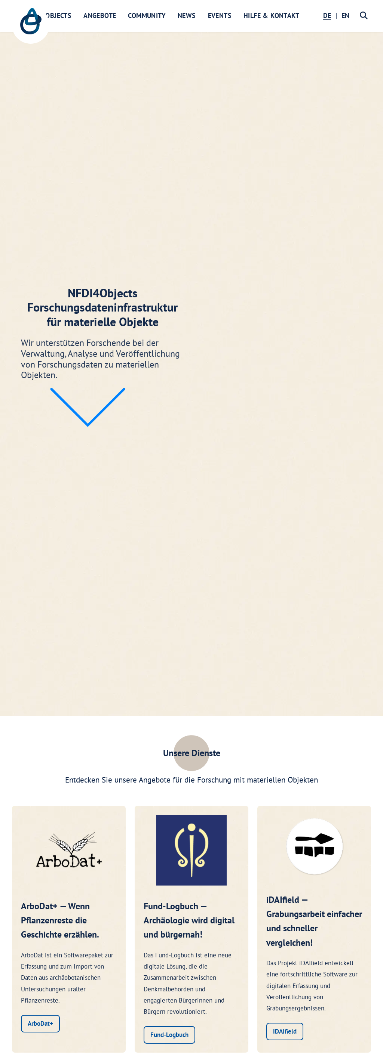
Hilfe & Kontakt (271, 15)
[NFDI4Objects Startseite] (30, 25)
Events (220, 15)
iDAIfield (285, 1031)
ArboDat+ (40, 1023)
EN (345, 15)
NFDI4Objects (49, 15)
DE (327, 15)
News (187, 15)
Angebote (99, 15)
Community (147, 15)
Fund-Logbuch (169, 1035)
